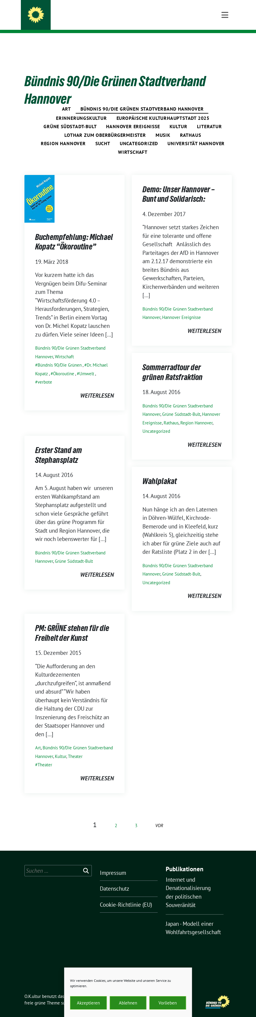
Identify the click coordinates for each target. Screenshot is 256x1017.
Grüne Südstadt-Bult (70, 117)
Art (66, 100)
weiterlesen (97, 386)
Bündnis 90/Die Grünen (60, 356)
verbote (45, 373)
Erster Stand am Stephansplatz (58, 446)
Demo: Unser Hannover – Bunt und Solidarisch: (178, 186)
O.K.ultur (61, 12)
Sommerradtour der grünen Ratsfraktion (172, 364)
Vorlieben (168, 1003)
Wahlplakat (159, 473)
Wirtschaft (133, 143)
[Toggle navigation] (225, 43)
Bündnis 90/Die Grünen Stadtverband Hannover (142, 100)
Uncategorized (139, 134)
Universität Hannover (196, 134)
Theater (75, 747)
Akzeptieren (88, 1003)
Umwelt (86, 364)
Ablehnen (128, 1003)
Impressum (113, 863)
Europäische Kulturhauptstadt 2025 (163, 109)
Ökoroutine (63, 364)
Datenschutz (114, 879)
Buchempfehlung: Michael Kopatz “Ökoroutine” (74, 233)
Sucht (102, 134)
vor (159, 816)
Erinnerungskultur (81, 109)
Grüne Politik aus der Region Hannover (100, 21)
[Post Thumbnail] (39, 189)
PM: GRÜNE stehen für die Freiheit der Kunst (72, 624)
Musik (163, 126)
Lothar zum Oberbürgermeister (105, 126)
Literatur (209, 117)
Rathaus (190, 126)
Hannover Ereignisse (133, 117)
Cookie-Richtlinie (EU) (126, 895)
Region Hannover (63, 134)
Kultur (178, 117)
